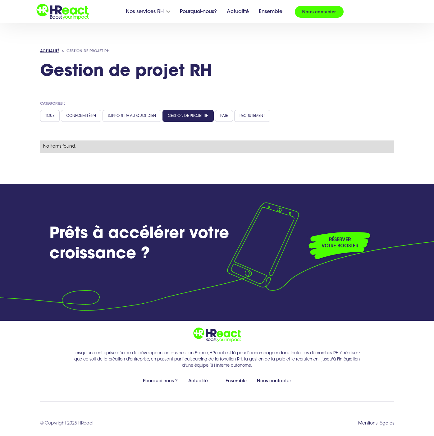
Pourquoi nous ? (160, 381)
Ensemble (270, 11)
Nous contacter (319, 11)
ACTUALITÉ (49, 51)
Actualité (238, 11)
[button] (148, 11)
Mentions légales (376, 423)
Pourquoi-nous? (198, 11)
